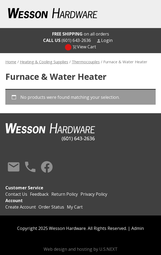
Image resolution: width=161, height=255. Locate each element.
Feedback (39, 194)
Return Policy (64, 194)
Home (10, 61)
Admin (137, 228)
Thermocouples (86, 61)
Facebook (47, 167)
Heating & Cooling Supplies (44, 61)
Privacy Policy (93, 194)
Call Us (30, 167)
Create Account (20, 207)
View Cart (86, 47)
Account (14, 200)
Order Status (51, 207)
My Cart (75, 207)
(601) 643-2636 (67, 40)
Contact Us (14, 167)
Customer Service (24, 188)
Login (107, 40)
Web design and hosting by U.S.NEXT (81, 249)
